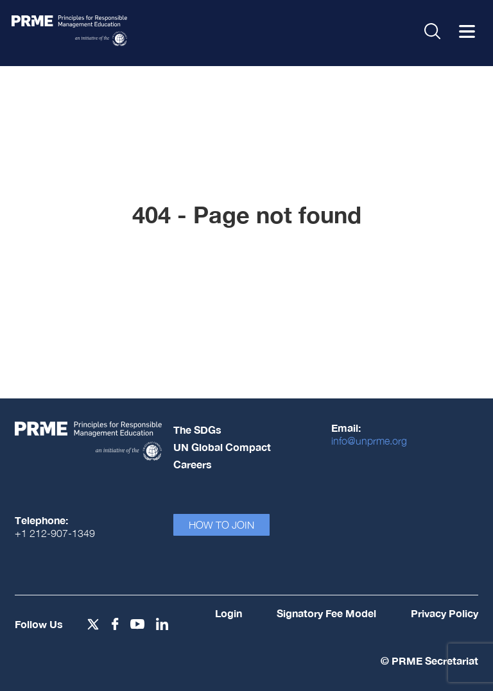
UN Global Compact (222, 447)
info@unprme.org (369, 441)
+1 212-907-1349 (55, 533)
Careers (192, 464)
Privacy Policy (444, 613)
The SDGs (197, 429)
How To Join (221, 525)
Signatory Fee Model (326, 613)
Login (228, 613)
